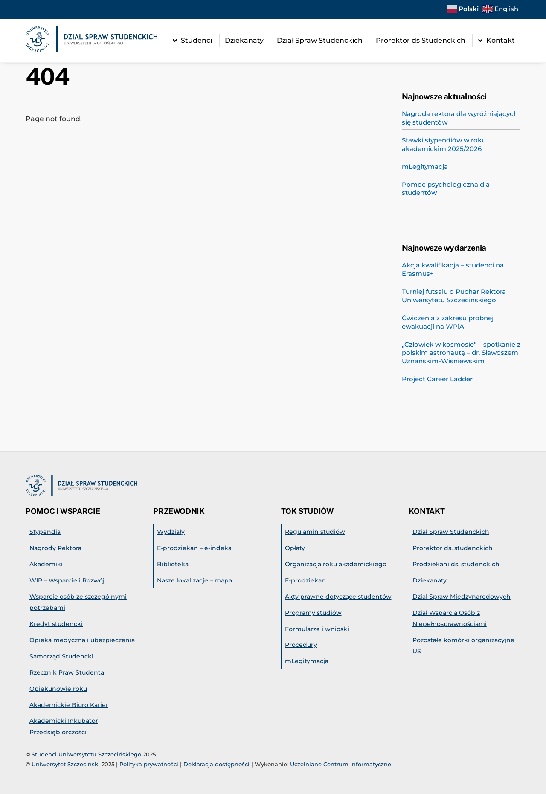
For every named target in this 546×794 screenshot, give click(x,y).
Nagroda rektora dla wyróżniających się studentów (460, 118)
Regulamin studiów (315, 532)
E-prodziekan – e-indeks (194, 548)
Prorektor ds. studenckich (452, 548)
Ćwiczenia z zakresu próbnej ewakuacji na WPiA (448, 322)
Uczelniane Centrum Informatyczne (340, 764)
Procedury (301, 645)
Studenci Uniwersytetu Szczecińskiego (86, 754)
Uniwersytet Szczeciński (66, 764)
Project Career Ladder (437, 379)
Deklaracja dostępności (216, 764)
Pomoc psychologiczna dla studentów (446, 188)
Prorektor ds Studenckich (420, 40)
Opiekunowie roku (58, 689)
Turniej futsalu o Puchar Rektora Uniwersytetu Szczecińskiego (454, 295)
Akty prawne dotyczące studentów (338, 596)
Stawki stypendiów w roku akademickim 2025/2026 (444, 144)
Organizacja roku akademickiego (335, 564)
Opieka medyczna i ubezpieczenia (82, 640)
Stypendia (45, 532)
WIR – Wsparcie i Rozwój (67, 580)
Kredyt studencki (56, 624)
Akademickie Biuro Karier (68, 705)
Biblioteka (173, 564)
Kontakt (496, 40)
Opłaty (295, 548)
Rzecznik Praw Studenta (66, 672)
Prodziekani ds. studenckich (456, 564)
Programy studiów (313, 613)
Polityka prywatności (148, 764)
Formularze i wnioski (317, 629)
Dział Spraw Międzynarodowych (461, 596)
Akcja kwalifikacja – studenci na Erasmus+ (453, 269)
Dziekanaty (244, 40)
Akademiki (46, 564)
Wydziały (171, 532)
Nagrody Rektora (55, 548)
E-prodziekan (305, 580)
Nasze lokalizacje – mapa (194, 580)
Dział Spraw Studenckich (320, 40)
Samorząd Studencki (61, 656)
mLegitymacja (425, 166)
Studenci (192, 40)
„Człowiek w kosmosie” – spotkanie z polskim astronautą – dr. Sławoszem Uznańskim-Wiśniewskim (461, 352)
